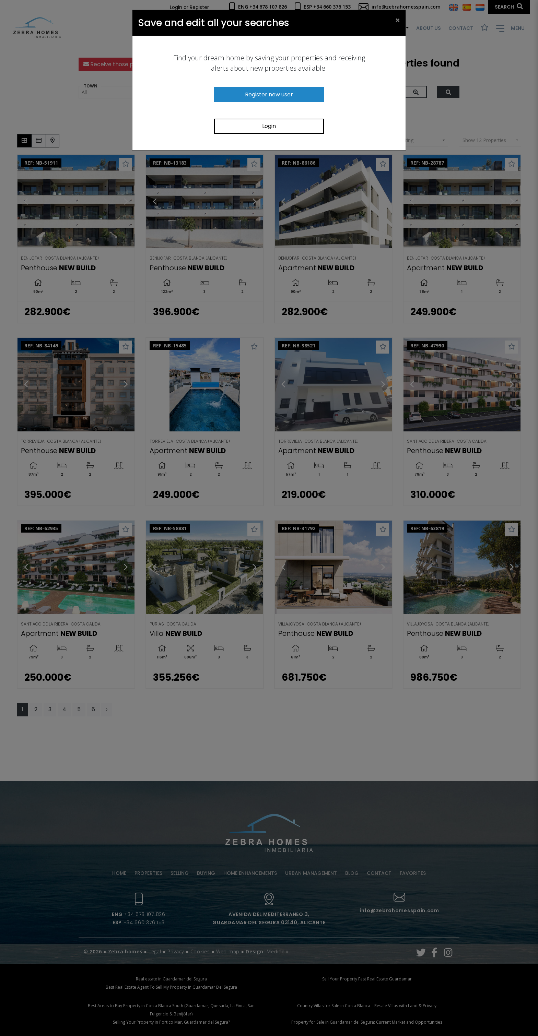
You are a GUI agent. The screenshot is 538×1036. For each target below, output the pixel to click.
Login (269, 126)
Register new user (269, 94)
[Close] (398, 19)
